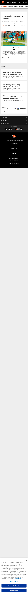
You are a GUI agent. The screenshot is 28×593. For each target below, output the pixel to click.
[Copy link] (25, 26)
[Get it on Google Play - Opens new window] (18, 130)
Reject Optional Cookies (14, 586)
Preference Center (14, 163)
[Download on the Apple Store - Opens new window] (8, 129)
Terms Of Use (14, 151)
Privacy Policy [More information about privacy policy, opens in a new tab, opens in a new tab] (18, 579)
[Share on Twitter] (18, 26)
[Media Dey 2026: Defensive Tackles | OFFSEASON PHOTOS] (14, 74)
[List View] (8, 26)
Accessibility (14, 146)
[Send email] (21, 26)
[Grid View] (5, 26)
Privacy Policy (14, 143)
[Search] (23, 2)
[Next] (18, 47)
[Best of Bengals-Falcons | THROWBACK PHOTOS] (14, 86)
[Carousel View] (2, 26)
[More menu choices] (26, 2)
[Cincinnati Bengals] (14, 136)
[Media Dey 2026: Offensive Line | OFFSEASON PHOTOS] (14, 99)
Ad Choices (14, 155)
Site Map (14, 153)
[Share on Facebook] (15, 26)
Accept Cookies (14, 590)
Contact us (14, 148)
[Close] (26, 560)
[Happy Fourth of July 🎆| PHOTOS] (14, 109)
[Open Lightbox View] (14, 45)
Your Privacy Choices (14, 158)
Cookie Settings (14, 160)
